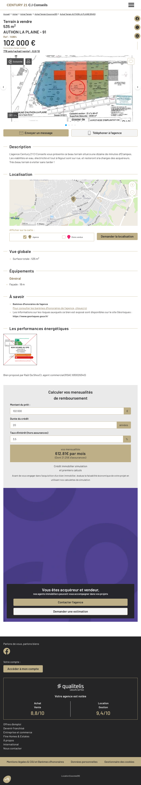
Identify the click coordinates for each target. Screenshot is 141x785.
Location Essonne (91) (70, 776)
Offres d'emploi (12, 724)
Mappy (41, 224)
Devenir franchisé (13, 728)
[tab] (66, 125)
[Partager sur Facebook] (137, 19)
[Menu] (131, 4)
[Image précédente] (3, 87)
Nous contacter (12, 748)
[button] (28, 61)
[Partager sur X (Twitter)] (137, 27)
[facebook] (6, 651)
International (11, 744)
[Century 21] (27, 5)
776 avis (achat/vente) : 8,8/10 (21, 51)
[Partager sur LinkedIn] (137, 36)
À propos (8, 740)
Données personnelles (84, 761)
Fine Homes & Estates (16, 736)
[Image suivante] (137, 87)
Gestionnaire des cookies (119, 761)
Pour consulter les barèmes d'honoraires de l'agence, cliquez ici (50, 308)
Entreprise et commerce (17, 732)
